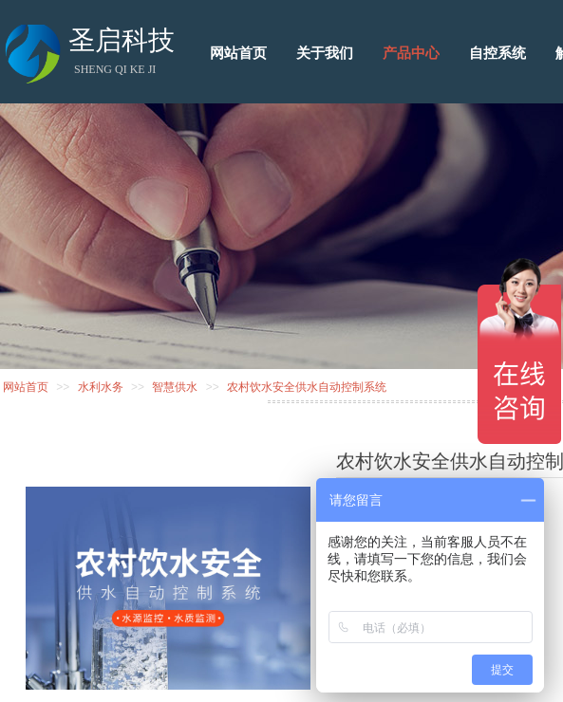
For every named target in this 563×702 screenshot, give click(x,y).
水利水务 (100, 387)
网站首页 (25, 387)
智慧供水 (174, 387)
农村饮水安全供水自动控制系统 (306, 387)
